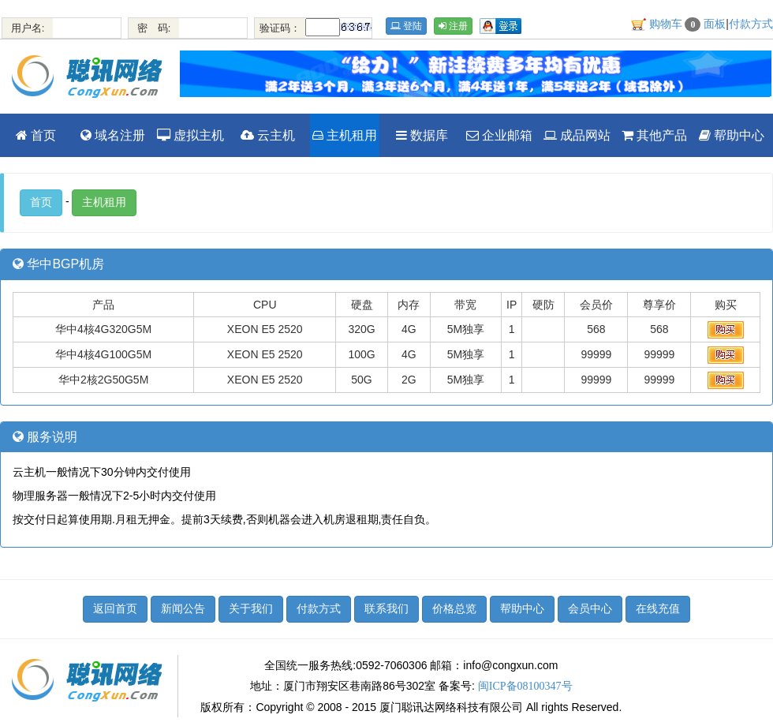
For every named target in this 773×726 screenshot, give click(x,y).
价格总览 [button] (454, 609)
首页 (36, 135)
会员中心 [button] (590, 609)
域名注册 (112, 135)
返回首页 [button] (115, 609)
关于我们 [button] (251, 609)
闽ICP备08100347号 (525, 686)
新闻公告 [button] (183, 609)
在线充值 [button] (658, 609)
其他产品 (654, 135)
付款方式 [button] (319, 609)
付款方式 (751, 24)
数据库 (422, 135)
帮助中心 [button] (522, 609)
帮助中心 (731, 135)
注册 (453, 26)
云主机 (268, 135)
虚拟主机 (190, 135)
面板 (715, 24)
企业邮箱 (499, 135)
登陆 (406, 26)
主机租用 (344, 135)
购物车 (675, 24)
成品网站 (577, 135)
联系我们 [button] (386, 609)
